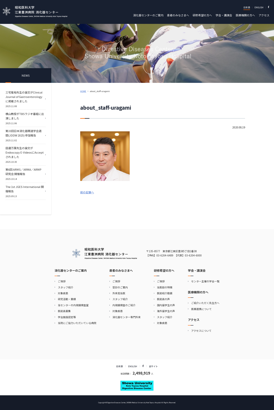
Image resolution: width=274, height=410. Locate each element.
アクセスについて (201, 330)
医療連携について (201, 309)
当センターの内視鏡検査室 (73, 305)
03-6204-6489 (164, 255)
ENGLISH (259, 7)
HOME (83, 91)
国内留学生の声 (166, 305)
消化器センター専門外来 (126, 317)
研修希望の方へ (202, 15)
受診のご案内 (120, 287)
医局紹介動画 (164, 293)
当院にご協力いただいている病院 (77, 323)
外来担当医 (118, 293)
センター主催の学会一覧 (205, 281)
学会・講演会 (224, 15)
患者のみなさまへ (178, 15)
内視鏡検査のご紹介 (124, 305)
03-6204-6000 (193, 255)
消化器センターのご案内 (148, 15)
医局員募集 (64, 311)
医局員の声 (163, 299)
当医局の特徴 (164, 287)
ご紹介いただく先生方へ (205, 303)
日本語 (246, 7)
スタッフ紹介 (65, 287)
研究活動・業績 (67, 299)
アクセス (264, 15)
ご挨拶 (62, 281)
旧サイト (153, 366)
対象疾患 (63, 293)
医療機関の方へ (245, 15)
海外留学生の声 (166, 311)
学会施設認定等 (67, 317)
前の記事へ (87, 192)
